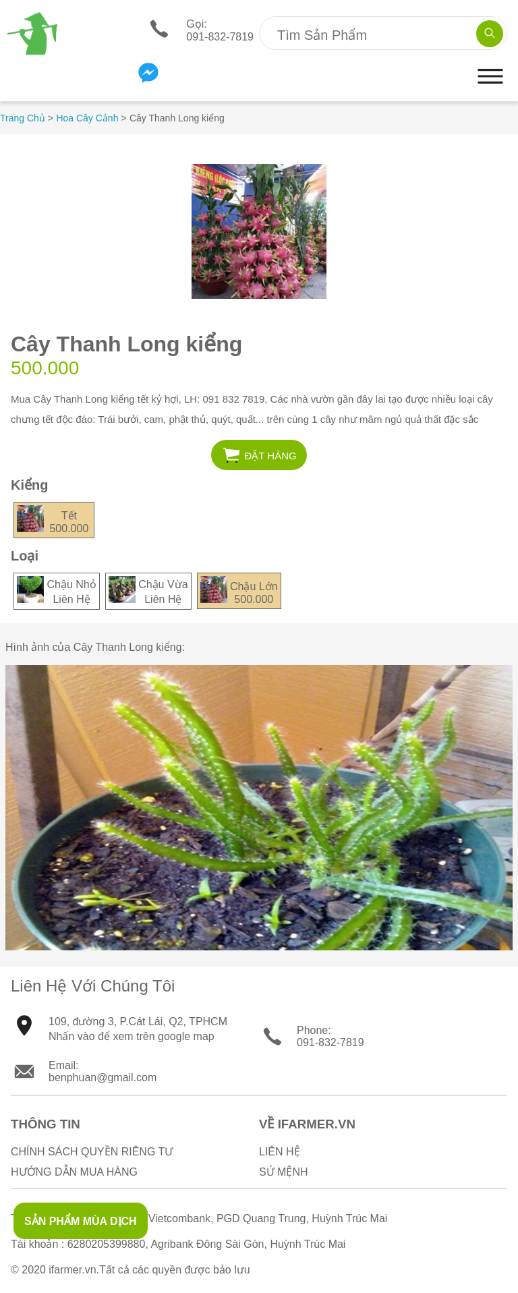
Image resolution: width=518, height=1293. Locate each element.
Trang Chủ (22, 118)
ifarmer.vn (72, 1269)
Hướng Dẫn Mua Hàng (74, 1172)
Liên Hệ (279, 1151)
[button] (490, 89)
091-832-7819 (330, 1042)
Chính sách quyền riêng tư (92, 1151)
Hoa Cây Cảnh (87, 118)
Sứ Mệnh (283, 1172)
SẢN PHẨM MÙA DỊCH (80, 1221)
